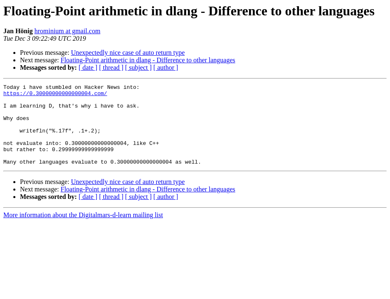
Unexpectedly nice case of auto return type (128, 52)
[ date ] (88, 67)
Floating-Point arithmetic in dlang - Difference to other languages (148, 60)
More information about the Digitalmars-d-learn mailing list (83, 231)
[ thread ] (111, 67)
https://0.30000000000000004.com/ (55, 95)
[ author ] (165, 67)
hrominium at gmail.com (68, 30)
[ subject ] (138, 67)
